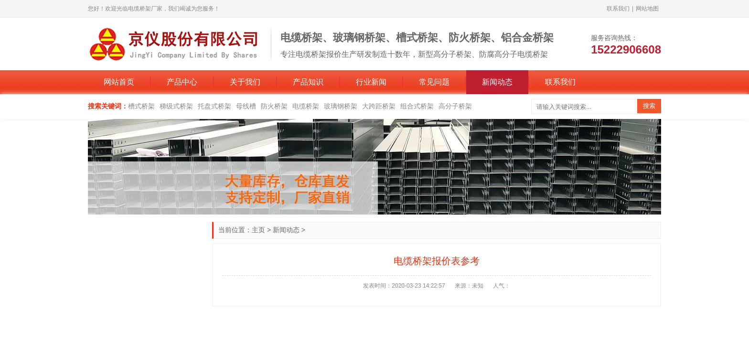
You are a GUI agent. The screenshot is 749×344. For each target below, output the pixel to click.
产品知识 (308, 82)
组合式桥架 (417, 106)
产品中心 (182, 82)
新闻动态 (497, 82)
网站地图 (647, 8)
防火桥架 (274, 106)
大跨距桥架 (379, 106)
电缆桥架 (305, 106)
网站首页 (119, 82)
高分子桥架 (455, 106)
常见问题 (434, 82)
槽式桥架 (141, 106)
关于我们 (245, 82)
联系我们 (618, 8)
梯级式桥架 (176, 106)
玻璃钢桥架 (340, 106)
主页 (258, 230)
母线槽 (246, 106)
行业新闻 (371, 82)
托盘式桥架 (214, 106)
